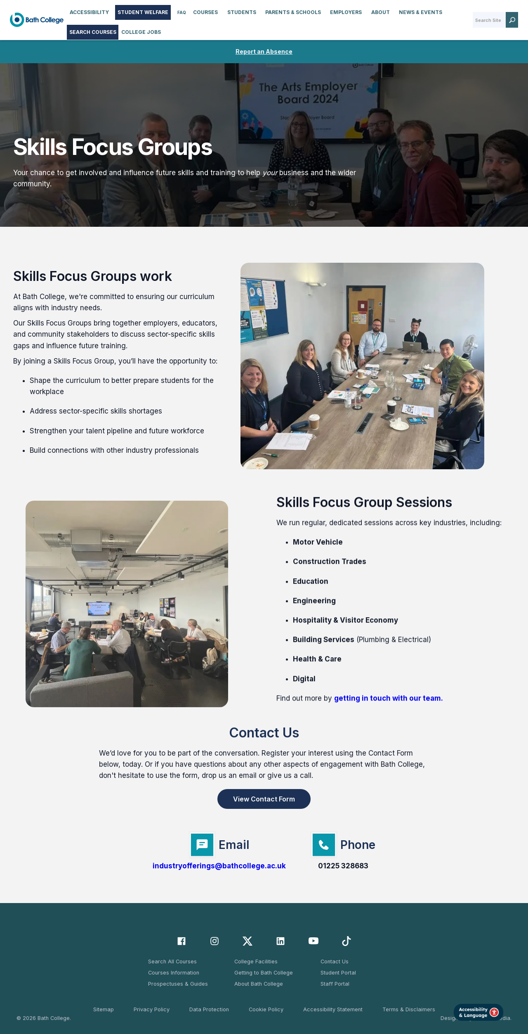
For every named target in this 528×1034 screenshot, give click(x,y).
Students (241, 12)
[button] (89, 12)
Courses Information (173, 973)
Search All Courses (172, 961)
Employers (346, 12)
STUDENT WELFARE (143, 12)
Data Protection (209, 1009)
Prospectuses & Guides (178, 984)
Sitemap (103, 1009)
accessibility (89, 12)
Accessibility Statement (333, 1009)
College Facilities (256, 961)
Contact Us (335, 961)
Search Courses (92, 32)
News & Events (420, 12)
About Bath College (258, 984)
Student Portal (338, 973)
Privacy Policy (152, 1009)
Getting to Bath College (263, 973)
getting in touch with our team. (388, 707)
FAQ (181, 12)
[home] (37, 19)
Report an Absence (264, 51)
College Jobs (141, 32)
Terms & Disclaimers (408, 1009)
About (380, 12)
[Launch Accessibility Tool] (478, 1012)
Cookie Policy (266, 1009)
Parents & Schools (293, 12)
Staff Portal (335, 984)
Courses (205, 12)
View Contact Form (264, 802)
